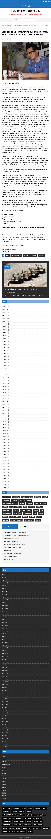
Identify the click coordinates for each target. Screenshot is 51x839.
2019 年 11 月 (6, 434)
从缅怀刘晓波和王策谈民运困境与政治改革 (16, 544)
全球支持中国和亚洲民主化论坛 (10, 503)
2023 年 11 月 (6, 336)
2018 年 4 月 (5, 472)
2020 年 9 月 (5, 404)
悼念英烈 (11, 507)
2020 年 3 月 (5, 422)
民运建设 (29, 510)
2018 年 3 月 (5, 475)
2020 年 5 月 (5, 416)
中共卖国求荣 (16, 497)
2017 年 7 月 (5, 481)
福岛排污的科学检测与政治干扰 (12, 547)
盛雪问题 (41, 513)
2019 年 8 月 (5, 437)
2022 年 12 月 (6, 351)
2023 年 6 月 (5, 342)
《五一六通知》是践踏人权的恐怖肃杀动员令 (16, 535)
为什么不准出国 (8, 559)
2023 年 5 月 (5, 345)
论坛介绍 (4, 790)
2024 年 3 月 (5, 333)
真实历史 (5, 517)
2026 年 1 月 (5, 306)
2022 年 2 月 (5, 362)
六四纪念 (22, 503)
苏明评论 (32, 517)
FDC (4, 497)
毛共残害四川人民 (9, 550)
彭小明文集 (43, 503)
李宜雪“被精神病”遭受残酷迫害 (12, 553)
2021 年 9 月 (5, 377)
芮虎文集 (25, 517)
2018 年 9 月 (5, 460)
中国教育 (45, 497)
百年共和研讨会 (27, 513)
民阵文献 (4, 779)
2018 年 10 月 (6, 457)
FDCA (7, 255)
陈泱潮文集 (20, 520)
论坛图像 (4, 793)
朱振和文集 (31, 507)
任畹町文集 (22, 500)
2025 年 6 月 (5, 312)
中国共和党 (37, 497)
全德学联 (29, 500)
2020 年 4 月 (5, 419)
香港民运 (38, 520)
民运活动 (34, 255)
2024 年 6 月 (5, 327)
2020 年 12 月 (6, 401)
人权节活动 (14, 500)
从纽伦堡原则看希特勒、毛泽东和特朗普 (15, 532)
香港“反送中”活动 (29, 520)
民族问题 (22, 510)
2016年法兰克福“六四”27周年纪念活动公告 (21, 289)
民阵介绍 (4, 776)
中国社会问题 (6, 500)
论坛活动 (41, 255)
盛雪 (35, 513)
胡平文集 (18, 517)
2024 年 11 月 (6, 321)
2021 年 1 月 (5, 398)
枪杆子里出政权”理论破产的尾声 (13, 538)
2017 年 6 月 (5, 484)
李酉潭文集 (39, 507)
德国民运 (26, 255)
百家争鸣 (4, 784)
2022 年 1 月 (5, 365)
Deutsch (4, 756)
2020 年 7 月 (5, 410)
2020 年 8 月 (5, 407)
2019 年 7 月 (5, 440)
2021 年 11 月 (6, 371)
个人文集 (4, 762)
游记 (20, 513)
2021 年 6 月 (5, 386)
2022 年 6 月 (5, 356)
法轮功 (15, 513)
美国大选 (11, 517)
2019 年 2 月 (5, 454)
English (4, 759)
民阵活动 (4, 781)
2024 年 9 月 (5, 324)
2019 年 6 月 (5, 443)
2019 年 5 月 (5, 445)
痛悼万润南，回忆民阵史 (11, 541)
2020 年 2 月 (5, 425)
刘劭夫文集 (29, 503)
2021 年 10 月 (6, 374)
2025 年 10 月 (6, 309)
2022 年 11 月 (6, 353)
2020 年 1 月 (5, 428)
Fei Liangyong (16, 255)
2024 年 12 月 (6, 318)
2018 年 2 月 (5, 478)
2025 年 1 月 (5, 315)
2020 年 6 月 (5, 413)
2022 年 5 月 (5, 359)
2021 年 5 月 (5, 389)
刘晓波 (36, 503)
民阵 (42, 510)
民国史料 (16, 510)
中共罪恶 (30, 497)
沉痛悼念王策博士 (7, 513)
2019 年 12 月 (6, 431)
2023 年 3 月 (5, 348)
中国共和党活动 (6, 764)
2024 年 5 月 (5, 330)
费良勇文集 (5, 520)
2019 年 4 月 (5, 448)
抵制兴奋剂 (19, 507)
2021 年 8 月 (5, 380)
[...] (43, 295)
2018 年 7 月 (5, 463)
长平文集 (12, 520)
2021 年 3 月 (5, 392)
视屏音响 (4, 787)
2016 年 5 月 (5, 487)
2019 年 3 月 (5, 451)
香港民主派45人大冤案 (10, 556)
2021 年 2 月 (5, 395)
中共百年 (24, 497)
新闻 (3, 770)
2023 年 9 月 (5, 339)
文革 (25, 507)
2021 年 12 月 (6, 368)
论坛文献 (4, 796)
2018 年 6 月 (5, 466)
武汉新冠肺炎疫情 (7, 510)
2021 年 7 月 (5, 383)
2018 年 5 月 (5, 469)
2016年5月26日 (7, 39)
